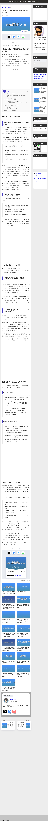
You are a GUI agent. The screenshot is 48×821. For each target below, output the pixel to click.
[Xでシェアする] (9, 36)
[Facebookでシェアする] (13, 36)
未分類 (28, 581)
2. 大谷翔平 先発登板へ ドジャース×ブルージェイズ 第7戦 (17, 104)
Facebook (9, 713)
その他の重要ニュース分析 (10, 99)
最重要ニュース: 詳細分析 (10, 93)
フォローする (18, 575)
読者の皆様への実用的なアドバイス (12, 105)
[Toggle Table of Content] (27, 91)
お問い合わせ (37, 120)
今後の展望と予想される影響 (12, 98)
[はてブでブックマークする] (18, 36)
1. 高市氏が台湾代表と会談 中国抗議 (13, 101)
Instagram (14, 713)
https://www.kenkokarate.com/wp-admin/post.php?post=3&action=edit (40, 76)
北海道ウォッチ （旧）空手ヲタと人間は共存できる (24, 1)
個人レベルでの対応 (10, 107)
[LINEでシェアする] (23, 36)
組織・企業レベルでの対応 (12, 108)
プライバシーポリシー (40, 175)
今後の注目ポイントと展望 (10, 110)
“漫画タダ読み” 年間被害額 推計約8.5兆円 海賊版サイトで (17, 96)
